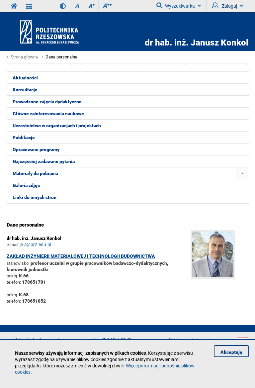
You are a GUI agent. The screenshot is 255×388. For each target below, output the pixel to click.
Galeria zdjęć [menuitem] (26, 185)
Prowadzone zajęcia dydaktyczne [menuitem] (47, 101)
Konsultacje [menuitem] (25, 89)
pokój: (13, 276)
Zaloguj (227, 5)
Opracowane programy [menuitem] (36, 149)
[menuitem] (242, 173)
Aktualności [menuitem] (25, 77)
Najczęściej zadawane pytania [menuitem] (44, 161)
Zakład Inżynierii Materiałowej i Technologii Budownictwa (81, 256)
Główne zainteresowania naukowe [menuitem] (48, 113)
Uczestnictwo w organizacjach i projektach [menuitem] (57, 125)
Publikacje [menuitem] (24, 137)
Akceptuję (231, 352)
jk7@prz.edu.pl (35, 244)
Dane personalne (61, 57)
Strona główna (24, 57)
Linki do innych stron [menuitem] (34, 197)
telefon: (14, 282)
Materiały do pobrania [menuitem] (35, 173)
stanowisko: (18, 263)
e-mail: (13, 244)
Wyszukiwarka (178, 5)
